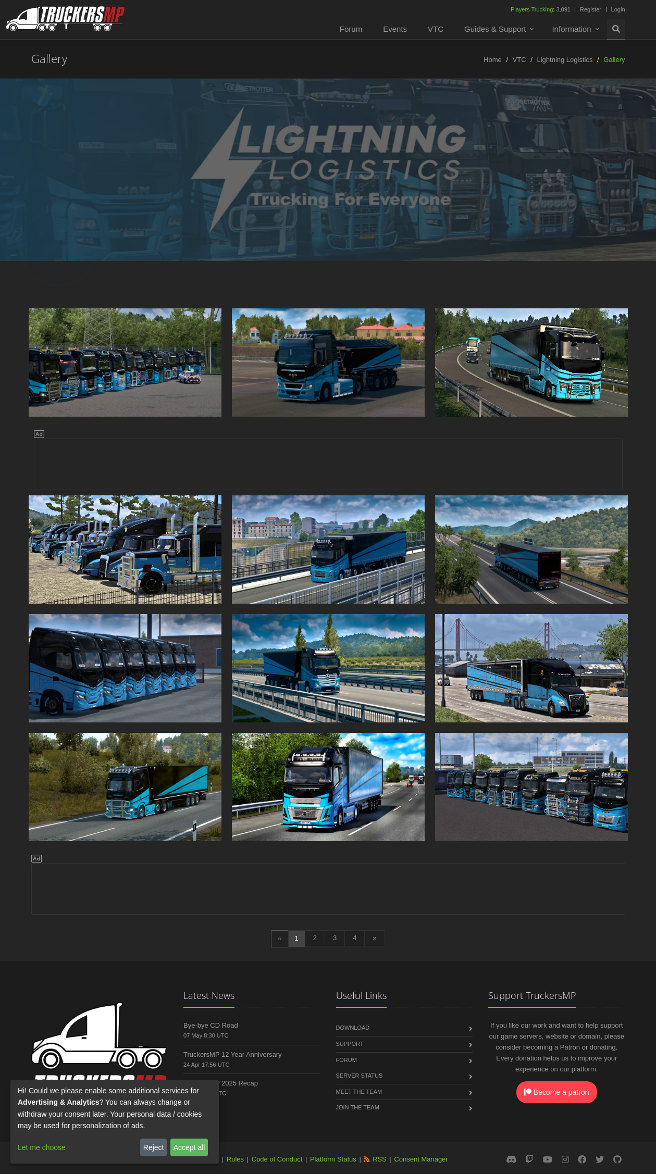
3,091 (541, 9)
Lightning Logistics (564, 60)
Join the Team (357, 1107)
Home (493, 60)
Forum (351, 28)
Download (353, 1028)
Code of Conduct (277, 1159)
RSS (380, 1159)
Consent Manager (421, 1159)
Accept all (189, 1147)
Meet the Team (359, 1092)
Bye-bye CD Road (210, 1025)
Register (590, 9)
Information (571, 28)
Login (618, 9)
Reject (153, 1147)
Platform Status (333, 1159)
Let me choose (42, 1147)
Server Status (359, 1075)
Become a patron (556, 1092)
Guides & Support (495, 28)
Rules (235, 1159)
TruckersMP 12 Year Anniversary (232, 1054)
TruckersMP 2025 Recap (220, 1083)
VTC (435, 28)
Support (350, 1044)
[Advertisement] (328, 462)
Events (395, 28)
